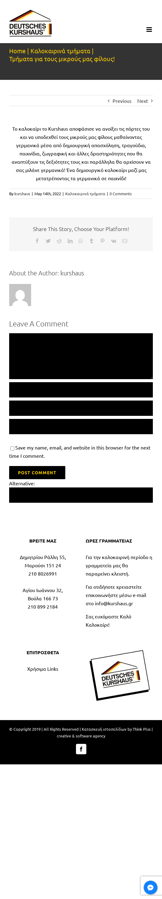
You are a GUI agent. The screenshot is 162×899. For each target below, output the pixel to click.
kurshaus (22, 193)
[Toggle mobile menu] (149, 29)
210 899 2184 (43, 606)
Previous (122, 101)
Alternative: (22, 483)
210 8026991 (42, 573)
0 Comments (121, 193)
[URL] (81, 426)
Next (142, 101)
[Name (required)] (81, 389)
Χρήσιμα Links (42, 669)
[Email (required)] (81, 408)
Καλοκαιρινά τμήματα (85, 193)
